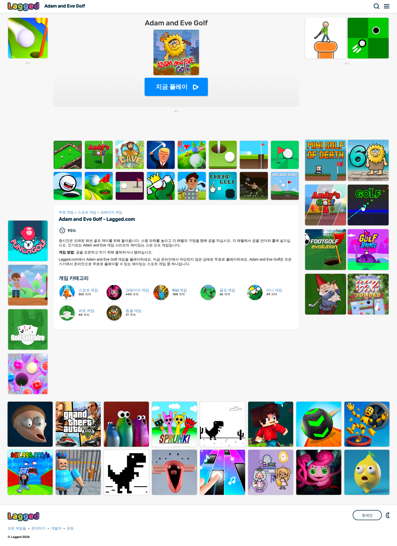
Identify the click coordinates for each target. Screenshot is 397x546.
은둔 (70, 528)
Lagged (24, 6)
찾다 (377, 6)
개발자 (56, 528)
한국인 (367, 515)
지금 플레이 (172, 86)
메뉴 (387, 6)
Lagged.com (24, 516)
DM (388, 515)
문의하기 (38, 528)
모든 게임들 (17, 528)
